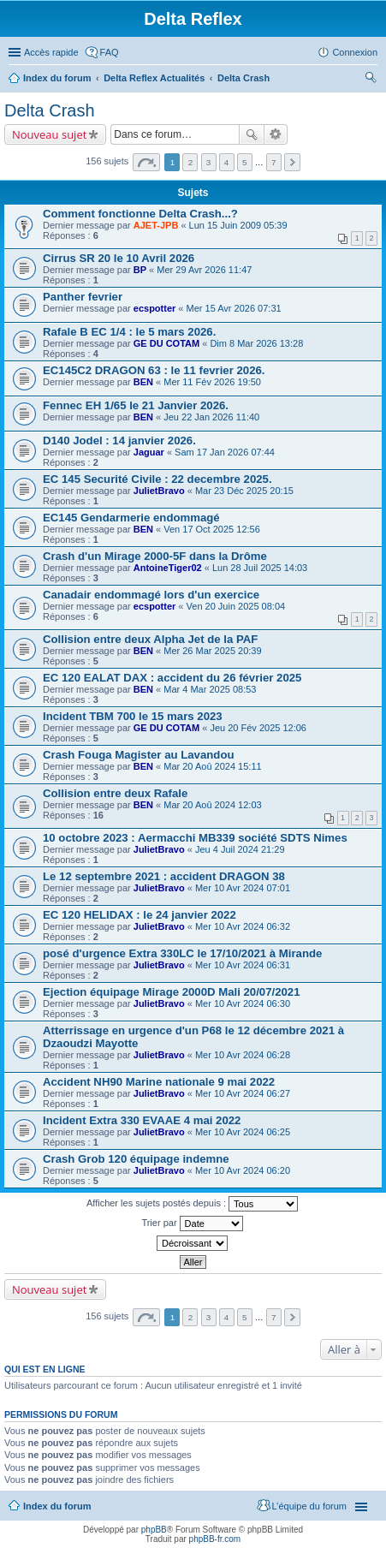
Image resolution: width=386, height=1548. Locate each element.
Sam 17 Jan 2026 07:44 (225, 452)
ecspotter (155, 308)
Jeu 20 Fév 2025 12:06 (258, 728)
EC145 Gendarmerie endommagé (131, 517)
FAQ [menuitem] (109, 52)
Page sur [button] (146, 162)
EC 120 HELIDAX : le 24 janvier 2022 (139, 914)
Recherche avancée (276, 134)
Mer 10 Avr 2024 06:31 (242, 965)
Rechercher (251, 134)
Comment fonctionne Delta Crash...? (140, 213)
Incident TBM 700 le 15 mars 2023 (133, 716)
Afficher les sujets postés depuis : (192, 1204)
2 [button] (190, 162)
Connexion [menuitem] (354, 52)
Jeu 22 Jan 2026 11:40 (211, 417)
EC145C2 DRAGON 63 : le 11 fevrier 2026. (154, 370)
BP (140, 270)
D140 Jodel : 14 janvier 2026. (119, 440)
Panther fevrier (82, 296)
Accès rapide (51, 52)
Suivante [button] (292, 162)
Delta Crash (243, 78)
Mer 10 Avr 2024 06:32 (242, 926)
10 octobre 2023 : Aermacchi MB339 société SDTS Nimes (195, 837)
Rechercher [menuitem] (370, 79)
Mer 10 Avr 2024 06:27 (242, 1093)
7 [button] (273, 162)
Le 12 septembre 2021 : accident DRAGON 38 (164, 876)
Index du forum (57, 78)
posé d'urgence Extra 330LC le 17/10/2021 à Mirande (182, 953)
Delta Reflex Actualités (154, 78)
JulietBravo (159, 490)
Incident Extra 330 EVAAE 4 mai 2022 (142, 1120)
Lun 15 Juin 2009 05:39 (238, 225)
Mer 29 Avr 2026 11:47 (204, 270)
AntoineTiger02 (168, 568)
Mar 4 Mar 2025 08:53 (209, 689)
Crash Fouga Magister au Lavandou (139, 754)
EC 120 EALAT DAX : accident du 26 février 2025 (172, 677)
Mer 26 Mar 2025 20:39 (212, 651)
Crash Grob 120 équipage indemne (136, 1158)
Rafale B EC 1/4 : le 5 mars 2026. (129, 331)
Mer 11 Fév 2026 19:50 (212, 382)
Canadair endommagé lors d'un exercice (151, 594)
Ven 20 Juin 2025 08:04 (236, 606)
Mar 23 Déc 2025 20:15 (244, 490)
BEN (143, 382)
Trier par (191, 1223)
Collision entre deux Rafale (115, 793)
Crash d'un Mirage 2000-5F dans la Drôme (155, 556)
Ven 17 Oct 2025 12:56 (211, 529)
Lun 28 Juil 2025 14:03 (259, 568)
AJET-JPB (156, 225)
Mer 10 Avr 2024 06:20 (242, 1170)
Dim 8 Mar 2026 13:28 (256, 343)
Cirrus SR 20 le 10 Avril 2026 (118, 258)
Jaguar (149, 452)
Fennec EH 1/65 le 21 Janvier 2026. (136, 405)
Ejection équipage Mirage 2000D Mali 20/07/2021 (171, 991)
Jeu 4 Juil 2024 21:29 (240, 849)
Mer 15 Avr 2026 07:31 (234, 308)
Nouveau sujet (49, 134)
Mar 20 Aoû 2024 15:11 (212, 766)
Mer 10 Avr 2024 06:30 (242, 1003)
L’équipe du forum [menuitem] (309, 1506)
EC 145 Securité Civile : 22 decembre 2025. (157, 479)
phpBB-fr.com (215, 1539)
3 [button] (208, 162)
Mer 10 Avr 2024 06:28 (242, 1055)
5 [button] (244, 162)
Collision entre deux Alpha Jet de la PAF (150, 639)
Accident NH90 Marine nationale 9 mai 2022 (159, 1081)
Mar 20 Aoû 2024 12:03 (212, 805)
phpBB (154, 1529)
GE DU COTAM (166, 343)
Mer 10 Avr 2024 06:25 (242, 1132)
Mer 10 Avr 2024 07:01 (242, 888)
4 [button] (226, 162)
